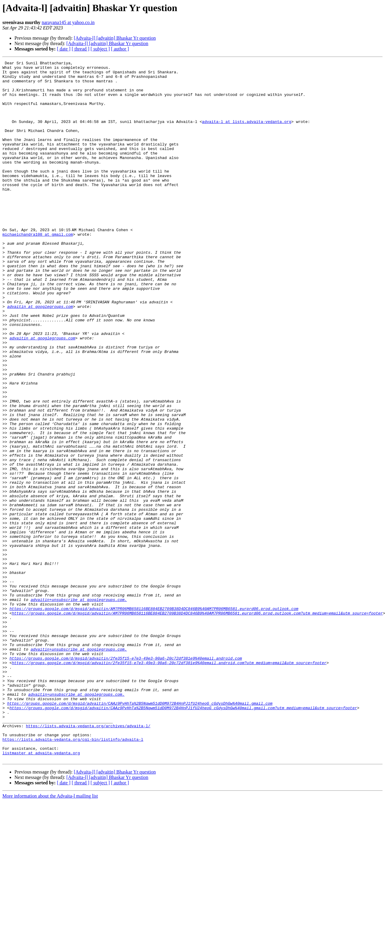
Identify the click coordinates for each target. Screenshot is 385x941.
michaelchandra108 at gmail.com (37, 269)
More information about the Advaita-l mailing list (50, 935)
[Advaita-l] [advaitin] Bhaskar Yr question (115, 38)
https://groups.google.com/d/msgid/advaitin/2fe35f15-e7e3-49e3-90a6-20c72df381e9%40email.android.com (125, 778)
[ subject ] (100, 48)
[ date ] (63, 48)
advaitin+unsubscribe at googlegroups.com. (79, 707)
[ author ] (120, 48)
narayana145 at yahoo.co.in (68, 22)
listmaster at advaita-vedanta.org (41, 891)
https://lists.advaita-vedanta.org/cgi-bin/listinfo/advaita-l (72, 875)
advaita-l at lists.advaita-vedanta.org (246, 134)
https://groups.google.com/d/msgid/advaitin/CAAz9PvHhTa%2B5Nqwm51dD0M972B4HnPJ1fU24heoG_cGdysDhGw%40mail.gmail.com (139, 832)
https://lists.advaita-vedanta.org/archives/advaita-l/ (88, 859)
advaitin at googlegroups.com (40, 356)
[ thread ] (80, 48)
